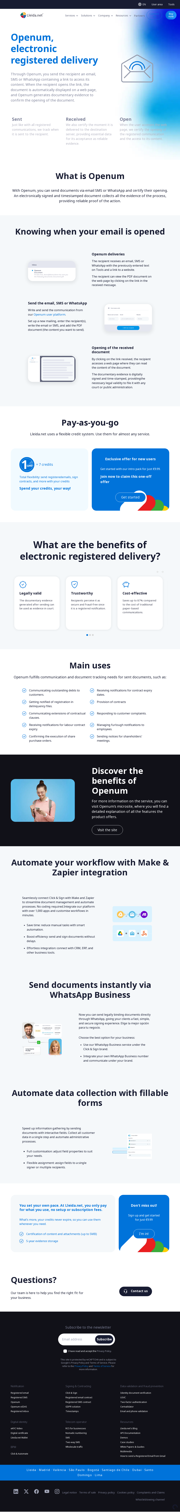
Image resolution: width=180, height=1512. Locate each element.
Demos (124, 1438)
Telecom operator (76, 1422)
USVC (123, 1398)
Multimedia (126, 1451)
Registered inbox (20, 1411)
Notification (17, 1387)
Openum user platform (49, 315)
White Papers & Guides (132, 1447)
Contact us (135, 1291)
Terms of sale (87, 1493)
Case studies (127, 1442)
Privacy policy (106, 1493)
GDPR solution (73, 1407)
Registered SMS (19, 1398)
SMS (68, 1438)
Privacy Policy (104, 1351)
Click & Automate (19, 1454)
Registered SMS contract (78, 1402)
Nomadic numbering (76, 1433)
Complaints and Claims (151, 1493)
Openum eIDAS (19, 1407)
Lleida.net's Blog (128, 1428)
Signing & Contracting (78, 1387)
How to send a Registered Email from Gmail (142, 1456)
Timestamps (72, 1411)
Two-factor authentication (133, 1402)
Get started (130, 497)
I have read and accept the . (89, 1351)
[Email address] (77, 1339)
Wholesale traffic (74, 1447)
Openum (15, 1402)
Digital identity (19, 1422)
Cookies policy (126, 1493)
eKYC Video (17, 1428)
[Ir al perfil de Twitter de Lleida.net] (26, 1492)
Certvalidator (127, 1407)
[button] (87, 635)
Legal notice (69, 1493)
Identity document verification (135, 1393)
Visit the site (108, 830)
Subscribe (104, 1339)
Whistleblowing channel (150, 1500)
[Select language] (142, 4)
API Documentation (130, 1433)
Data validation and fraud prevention (141, 1387)
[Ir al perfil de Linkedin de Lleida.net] (16, 1492)
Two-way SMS (73, 1442)
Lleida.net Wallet (19, 1438)
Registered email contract (79, 1398)
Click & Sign (71, 1393)
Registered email (20, 1393)
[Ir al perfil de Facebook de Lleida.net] (36, 1492)
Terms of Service (102, 1366)
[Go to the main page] (31, 15)
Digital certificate (19, 1433)
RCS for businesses (76, 1428)
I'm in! (144, 1234)
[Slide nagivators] (158, 572)
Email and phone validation (134, 1411)
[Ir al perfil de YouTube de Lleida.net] (47, 1492)
